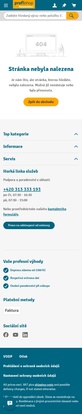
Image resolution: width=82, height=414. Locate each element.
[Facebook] (6, 335)
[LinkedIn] (25, 335)
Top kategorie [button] (41, 134)
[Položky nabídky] (6, 5)
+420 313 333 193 (22, 189)
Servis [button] (41, 159)
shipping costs (44, 385)
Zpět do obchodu (41, 102)
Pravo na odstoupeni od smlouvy (29, 225)
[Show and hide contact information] (9, 403)
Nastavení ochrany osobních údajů (29, 375)
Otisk (23, 356)
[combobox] (34, 16)
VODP (7, 356)
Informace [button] (41, 146)
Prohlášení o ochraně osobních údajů (31, 366)
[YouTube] (15, 335)
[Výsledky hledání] (72, 16)
